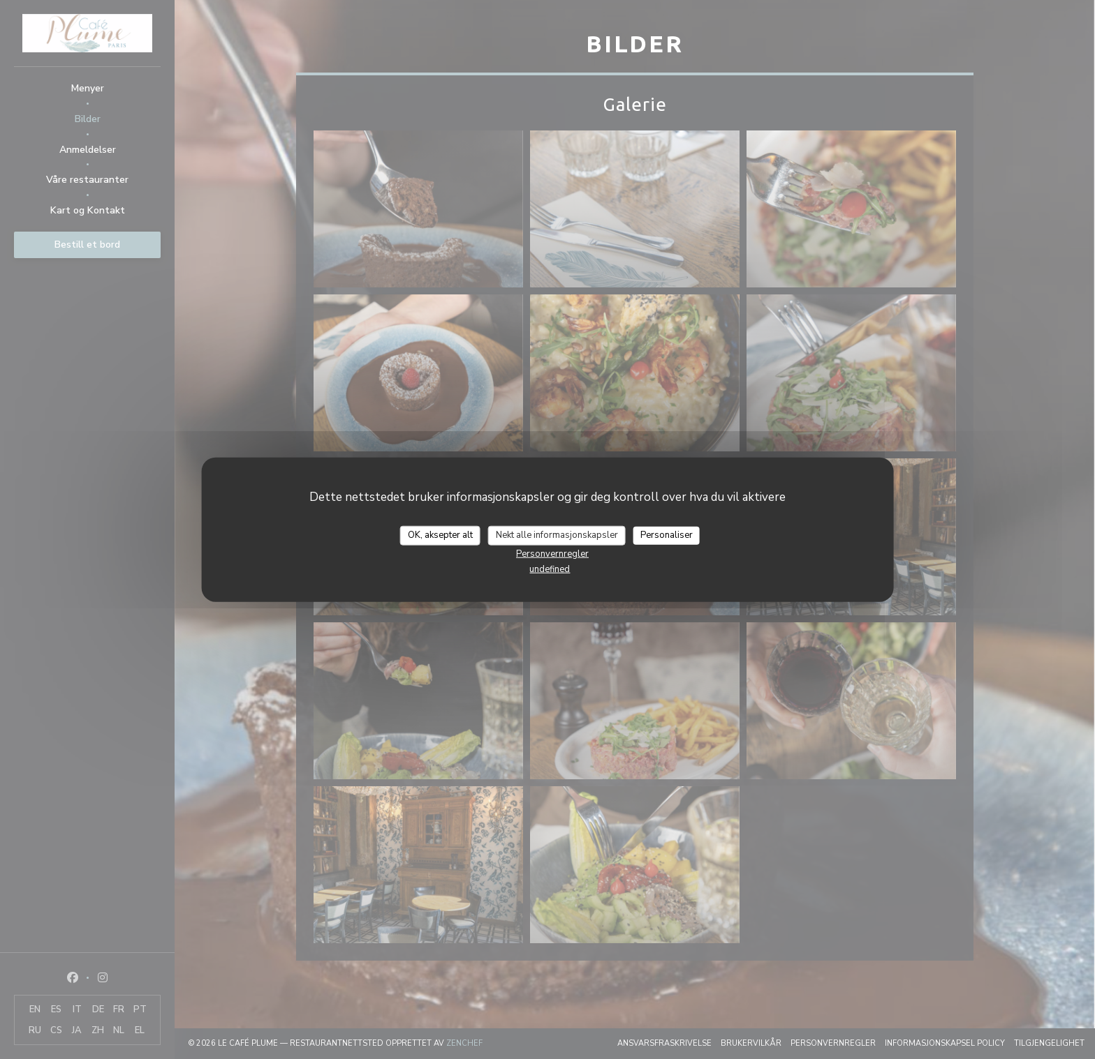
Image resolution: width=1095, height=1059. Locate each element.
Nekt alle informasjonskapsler (557, 535)
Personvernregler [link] (552, 553)
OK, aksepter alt (440, 535)
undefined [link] (549, 568)
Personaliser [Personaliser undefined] (666, 535)
